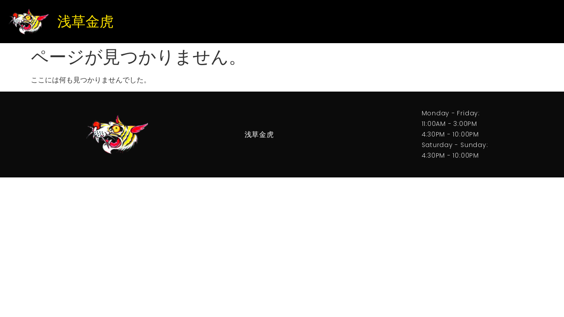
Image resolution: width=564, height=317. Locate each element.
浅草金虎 (85, 21)
